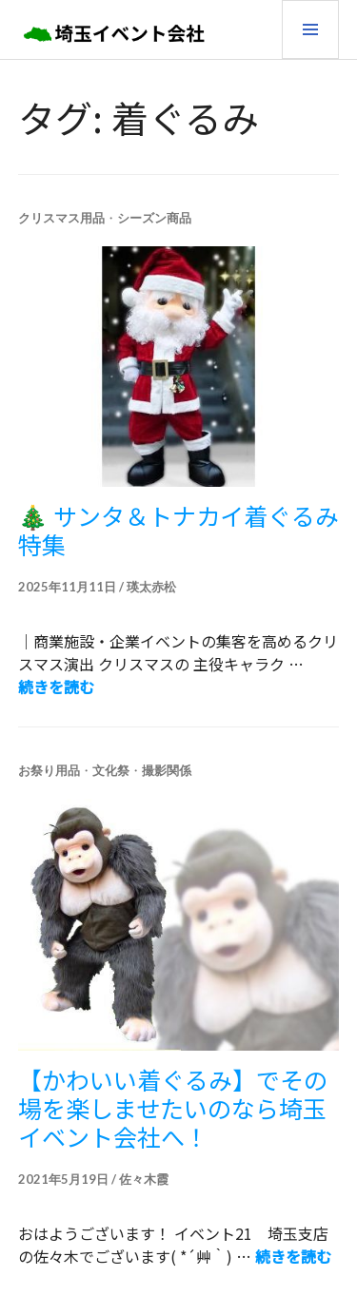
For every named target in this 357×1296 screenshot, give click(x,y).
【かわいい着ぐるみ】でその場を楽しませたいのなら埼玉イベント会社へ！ (172, 1107)
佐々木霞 (144, 1179)
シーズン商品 (154, 217)
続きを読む (56, 686)
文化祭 (110, 770)
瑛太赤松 (151, 586)
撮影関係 (166, 770)
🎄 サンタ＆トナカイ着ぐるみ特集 (178, 529)
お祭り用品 (49, 770)
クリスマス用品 (61, 217)
